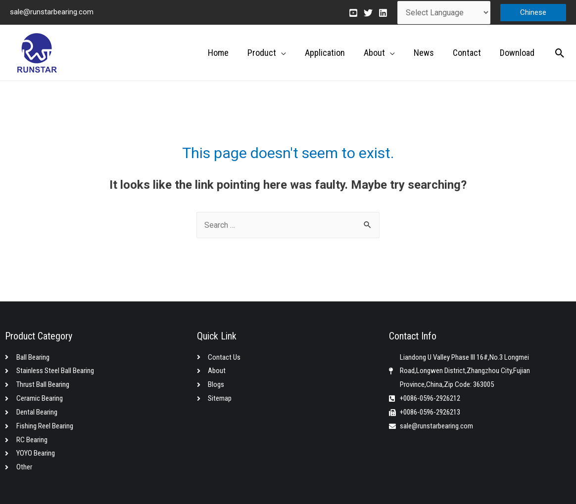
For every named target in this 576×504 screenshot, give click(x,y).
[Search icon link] (560, 53)
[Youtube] (353, 12)
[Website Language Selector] (443, 12)
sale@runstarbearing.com (52, 11)
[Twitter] (368, 12)
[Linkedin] (383, 12)
